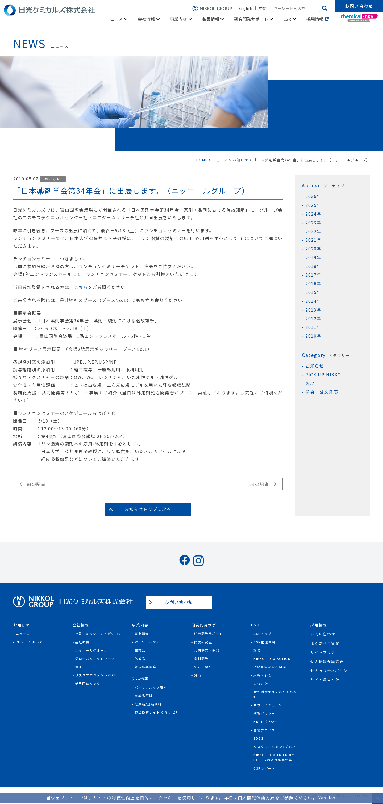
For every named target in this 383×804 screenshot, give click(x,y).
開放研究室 (203, 642)
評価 (197, 675)
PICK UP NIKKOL (324, 374)
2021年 (313, 240)
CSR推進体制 (264, 642)
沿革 (78, 666)
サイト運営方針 (324, 679)
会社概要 (82, 642)
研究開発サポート (251, 19)
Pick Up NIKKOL (30, 642)
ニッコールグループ (91, 650)
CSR (287, 19)
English (245, 8)
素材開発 (201, 658)
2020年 (313, 248)
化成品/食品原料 (148, 704)
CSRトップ (262, 633)
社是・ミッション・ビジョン (98, 633)
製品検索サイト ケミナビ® (156, 712)
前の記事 (36, 484)
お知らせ (52, 179)
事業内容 (178, 19)
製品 (310, 383)
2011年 (313, 327)
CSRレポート (264, 768)
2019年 (313, 257)
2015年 (313, 292)
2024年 (313, 214)
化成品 (140, 658)
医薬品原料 (144, 695)
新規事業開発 (145, 666)
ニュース (114, 19)
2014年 (313, 301)
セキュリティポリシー (331, 670)
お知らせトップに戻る (147, 509)
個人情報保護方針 (327, 661)
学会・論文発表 (321, 392)
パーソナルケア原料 (151, 687)
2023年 (313, 222)
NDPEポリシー (265, 721)
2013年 (313, 310)
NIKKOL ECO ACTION (271, 658)
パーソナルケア (147, 642)
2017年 (313, 275)
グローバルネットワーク (95, 658)
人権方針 (260, 683)
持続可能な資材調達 (269, 666)
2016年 (313, 283)
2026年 (313, 196)
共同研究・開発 (206, 650)
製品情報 (210, 19)
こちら (81, 287)
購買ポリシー (264, 713)
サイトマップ (322, 652)
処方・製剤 (203, 666)
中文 (262, 8)
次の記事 (259, 484)
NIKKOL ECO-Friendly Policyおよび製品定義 (273, 757)
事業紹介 (142, 633)
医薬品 (140, 650)
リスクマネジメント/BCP (96, 675)
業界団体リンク (87, 683)
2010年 (313, 336)
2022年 (313, 231)
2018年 (313, 266)
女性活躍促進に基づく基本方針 (277, 694)
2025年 (313, 205)
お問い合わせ (359, 6)
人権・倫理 (262, 675)
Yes (322, 797)
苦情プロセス (264, 730)
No (332, 797)
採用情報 (314, 19)
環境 (257, 650)
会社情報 (146, 19)
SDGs (258, 738)
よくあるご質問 (324, 643)
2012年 (313, 318)
